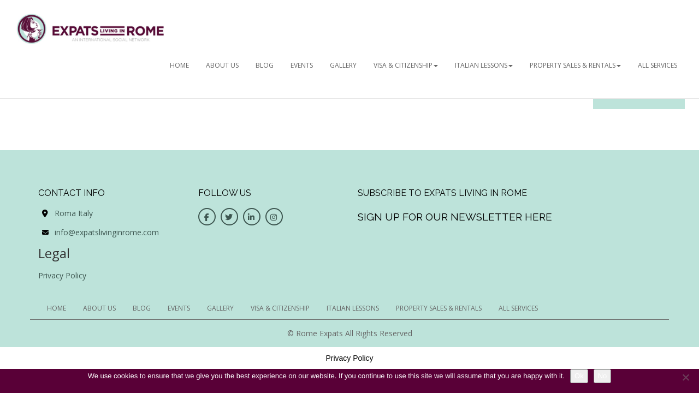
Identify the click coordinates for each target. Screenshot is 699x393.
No (602, 376)
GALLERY (343, 65)
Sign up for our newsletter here (455, 217)
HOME (179, 65)
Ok (579, 376)
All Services (657, 65)
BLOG (265, 65)
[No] (685, 377)
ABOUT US (222, 65)
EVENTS (302, 65)
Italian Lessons (484, 65)
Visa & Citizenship (406, 65)
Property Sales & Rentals (575, 65)
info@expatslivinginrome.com (107, 232)
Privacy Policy (62, 275)
